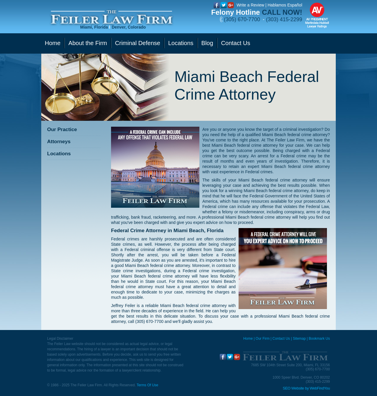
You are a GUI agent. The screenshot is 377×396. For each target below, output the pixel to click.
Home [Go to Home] (52, 43)
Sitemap (299, 338)
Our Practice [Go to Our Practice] (62, 129)
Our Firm (262, 338)
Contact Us (281, 338)
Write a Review (250, 5)
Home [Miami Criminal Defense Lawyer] (248, 338)
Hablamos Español (284, 5)
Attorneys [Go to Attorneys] (58, 141)
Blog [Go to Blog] (207, 43)
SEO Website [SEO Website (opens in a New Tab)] (293, 388)
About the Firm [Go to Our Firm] (87, 43)
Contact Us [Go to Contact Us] (235, 43)
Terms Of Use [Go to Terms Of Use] (147, 385)
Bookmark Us (319, 338)
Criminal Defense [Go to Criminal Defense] (137, 43)
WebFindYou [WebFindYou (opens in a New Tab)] (320, 388)
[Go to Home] (111, 17)
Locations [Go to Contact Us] (181, 43)
